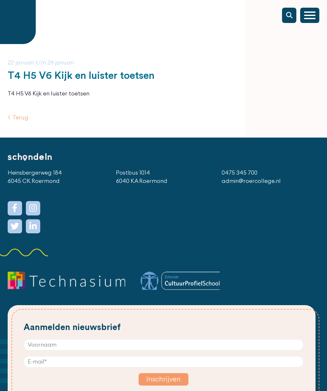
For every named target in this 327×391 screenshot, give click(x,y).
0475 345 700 (239, 173)
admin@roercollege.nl (251, 181)
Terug (20, 117)
